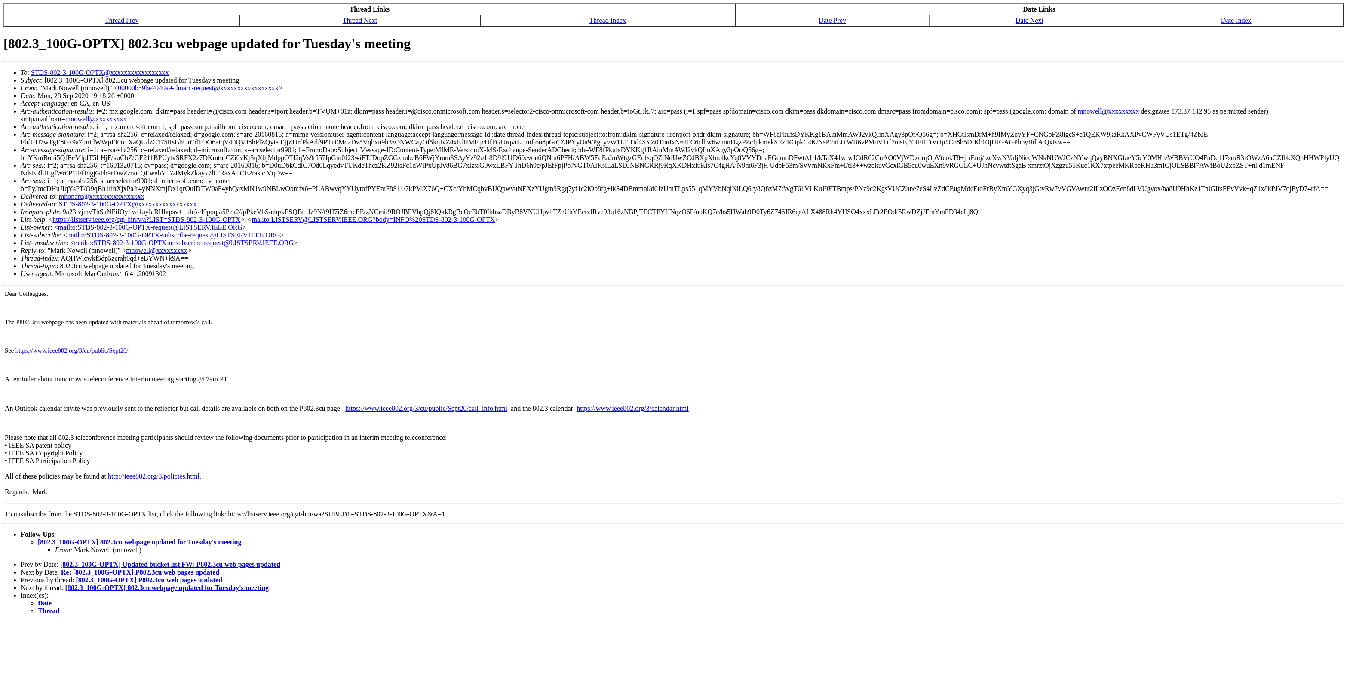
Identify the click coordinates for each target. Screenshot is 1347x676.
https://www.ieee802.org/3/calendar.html (632, 408)
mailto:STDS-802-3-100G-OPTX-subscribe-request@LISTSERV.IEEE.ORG (173, 235)
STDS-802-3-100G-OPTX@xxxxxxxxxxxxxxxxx (100, 72)
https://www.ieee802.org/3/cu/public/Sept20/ (72, 350)
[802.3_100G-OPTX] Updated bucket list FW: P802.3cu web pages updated (170, 564)
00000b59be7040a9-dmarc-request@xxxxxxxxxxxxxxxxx (198, 88)
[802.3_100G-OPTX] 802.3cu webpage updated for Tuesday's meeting (140, 542)
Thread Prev (122, 20)
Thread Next (360, 20)
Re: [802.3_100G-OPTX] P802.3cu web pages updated (140, 572)
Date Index (1236, 20)
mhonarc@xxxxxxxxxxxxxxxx (101, 196)
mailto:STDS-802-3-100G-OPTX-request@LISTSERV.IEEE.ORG (150, 227)
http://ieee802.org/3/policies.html (153, 476)
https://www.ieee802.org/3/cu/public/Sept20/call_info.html (426, 408)
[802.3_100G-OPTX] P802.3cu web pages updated (149, 580)
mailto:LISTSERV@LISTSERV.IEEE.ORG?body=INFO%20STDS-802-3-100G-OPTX (373, 219)
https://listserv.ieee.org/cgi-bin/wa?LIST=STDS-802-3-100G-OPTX (146, 219)
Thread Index (607, 20)
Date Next (1029, 20)
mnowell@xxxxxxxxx (1108, 111)
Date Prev (832, 20)
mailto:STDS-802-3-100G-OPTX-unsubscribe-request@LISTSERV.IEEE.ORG (184, 242)
